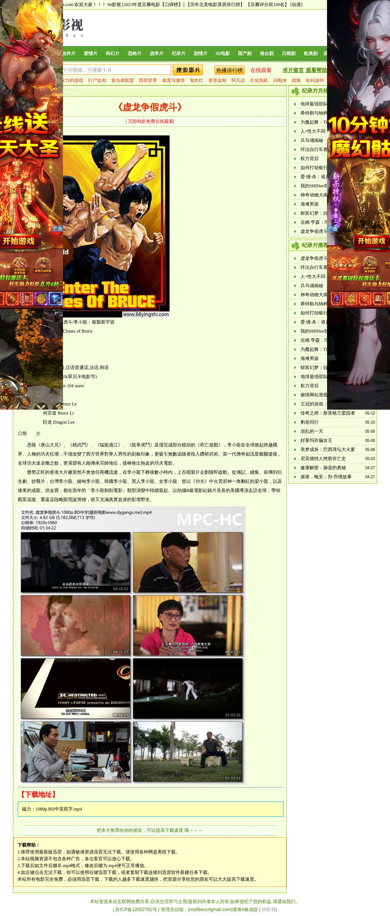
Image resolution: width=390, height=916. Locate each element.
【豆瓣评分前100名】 (267, 4)
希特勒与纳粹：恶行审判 (325, 113)
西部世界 (148, 80)
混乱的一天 (311, 431)
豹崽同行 (309, 422)
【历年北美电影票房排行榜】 (215, 4)
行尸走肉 (97, 80)
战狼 (296, 80)
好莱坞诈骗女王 (316, 440)
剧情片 (201, 53)
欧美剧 (311, 53)
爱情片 (91, 53)
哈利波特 (315, 80)
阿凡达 (238, 80)
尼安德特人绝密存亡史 (323, 458)
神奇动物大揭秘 (316, 195)
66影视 (114, 4)
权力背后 (309, 158)
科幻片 (113, 53)
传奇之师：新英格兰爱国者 (327, 413)
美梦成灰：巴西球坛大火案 (327, 449)
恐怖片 (135, 53)
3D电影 (222, 53)
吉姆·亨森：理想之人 (321, 222)
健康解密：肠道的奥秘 (323, 467)
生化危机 (259, 80)
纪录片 (179, 53)
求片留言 (293, 70)
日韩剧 (289, 53)
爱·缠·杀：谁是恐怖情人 (324, 176)
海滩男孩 (309, 204)
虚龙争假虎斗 (314, 231)
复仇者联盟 (122, 80)
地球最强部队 (314, 104)
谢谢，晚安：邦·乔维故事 (326, 476)
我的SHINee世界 (316, 186)
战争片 (157, 53)
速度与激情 (173, 80)
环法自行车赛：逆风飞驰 (325, 149)
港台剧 (267, 53)
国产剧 (245, 53)
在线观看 (261, 70)
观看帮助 (316, 70)
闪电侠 (280, 80)
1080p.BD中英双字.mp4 (59, 809)
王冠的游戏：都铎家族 (323, 404)
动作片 (68, 53)
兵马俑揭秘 (311, 140)
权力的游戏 (71, 80)
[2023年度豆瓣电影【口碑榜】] (153, 4)
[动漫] (296, 4)
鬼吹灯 (196, 80)
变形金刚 (217, 80)
